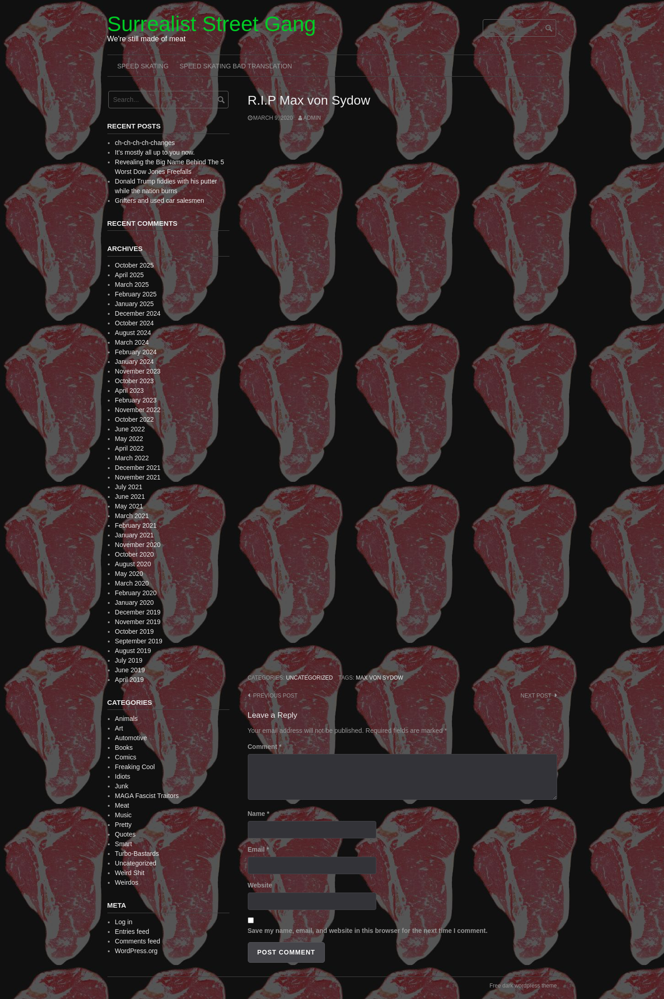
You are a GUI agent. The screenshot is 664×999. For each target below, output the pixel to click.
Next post (535, 695)
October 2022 (134, 419)
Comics (125, 757)
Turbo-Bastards (137, 853)
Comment (265, 746)
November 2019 (138, 621)
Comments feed (137, 941)
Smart (123, 844)
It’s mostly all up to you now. (155, 152)
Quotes (125, 834)
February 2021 (135, 525)
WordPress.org (136, 950)
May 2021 (129, 506)
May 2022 (129, 438)
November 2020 (138, 544)
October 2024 (134, 323)
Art (119, 728)
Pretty (123, 824)
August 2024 (133, 332)
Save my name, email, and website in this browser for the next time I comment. (368, 930)
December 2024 (138, 313)
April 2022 (129, 448)
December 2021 (138, 467)
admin (312, 118)
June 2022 (130, 429)
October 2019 (134, 631)
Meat (122, 805)
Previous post (275, 695)
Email (258, 849)
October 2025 (134, 265)
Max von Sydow (379, 678)
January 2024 (134, 361)
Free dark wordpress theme (523, 985)
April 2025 (129, 275)
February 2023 (135, 400)
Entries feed (132, 931)
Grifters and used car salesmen (159, 200)
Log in (123, 922)
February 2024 (135, 352)
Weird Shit (129, 872)
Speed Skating (143, 66)
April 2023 (129, 390)
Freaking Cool (135, 766)
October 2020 (134, 554)
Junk (121, 786)
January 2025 (134, 303)
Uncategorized (309, 678)
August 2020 (133, 564)
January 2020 (134, 602)
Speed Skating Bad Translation (235, 66)
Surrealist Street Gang (211, 24)
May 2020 (129, 573)
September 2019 (138, 641)
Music (123, 815)
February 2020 (135, 593)
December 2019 (138, 612)
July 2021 (128, 487)
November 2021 (138, 477)
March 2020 (132, 583)
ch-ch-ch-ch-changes (145, 142)
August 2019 (133, 650)
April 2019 (129, 679)
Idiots (122, 776)
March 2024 (132, 342)
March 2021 (132, 515)
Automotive (131, 738)
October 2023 (134, 381)
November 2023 (138, 371)
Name (258, 813)
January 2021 (134, 535)
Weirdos (126, 882)
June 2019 (130, 670)
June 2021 (130, 496)
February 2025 (135, 294)
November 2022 (138, 409)
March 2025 (132, 284)
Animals (126, 718)
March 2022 (132, 458)
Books (124, 747)
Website (260, 885)
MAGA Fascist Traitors (147, 795)
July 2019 (128, 660)
